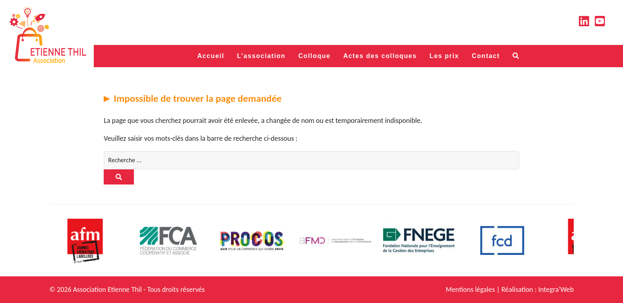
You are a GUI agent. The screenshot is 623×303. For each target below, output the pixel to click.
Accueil (210, 55)
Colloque (314, 55)
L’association (261, 55)
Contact (486, 55)
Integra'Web (556, 289)
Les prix (444, 55)
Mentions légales (470, 289)
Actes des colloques (380, 55)
